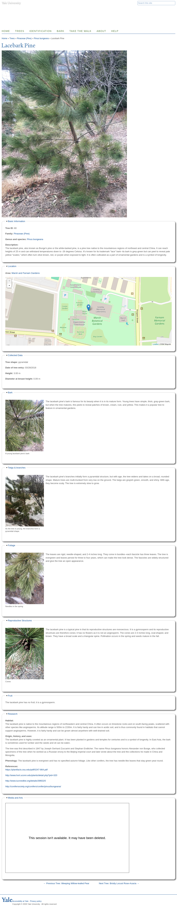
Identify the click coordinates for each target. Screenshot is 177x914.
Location (12, 266)
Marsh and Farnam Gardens (26, 273)
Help (114, 31)
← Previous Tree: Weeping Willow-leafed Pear (66, 883)
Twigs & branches (17, 467)
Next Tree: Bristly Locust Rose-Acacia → (119, 883)
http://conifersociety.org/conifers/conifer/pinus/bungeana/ (33, 786)
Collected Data (15, 355)
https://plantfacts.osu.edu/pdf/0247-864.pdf (26, 769)
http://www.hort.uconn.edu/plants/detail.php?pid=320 (31, 775)
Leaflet (155, 344)
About (101, 31)
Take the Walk (80, 31)
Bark (60, 31)
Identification (40, 31)
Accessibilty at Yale (20, 901)
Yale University (11, 3)
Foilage (11, 545)
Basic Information (16, 221)
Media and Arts (15, 797)
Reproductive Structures (20, 620)
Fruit (10, 695)
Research (12, 714)
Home (4, 38)
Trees (19, 31)
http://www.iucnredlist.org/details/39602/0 (25, 780)
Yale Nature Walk (39, 10)
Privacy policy (36, 901)
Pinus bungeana (41, 38)
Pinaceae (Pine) (24, 38)
